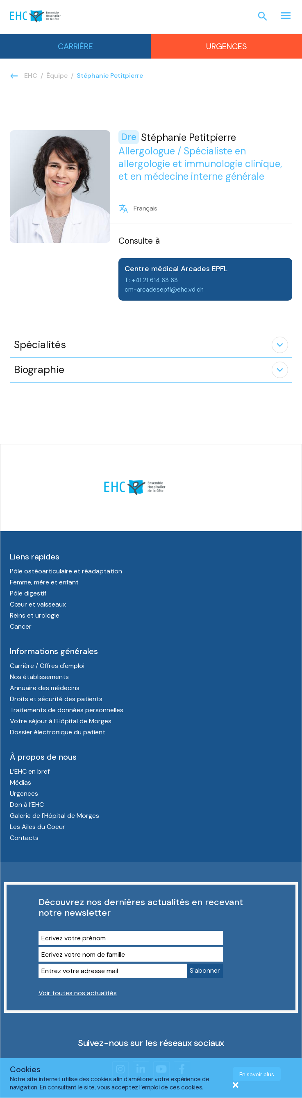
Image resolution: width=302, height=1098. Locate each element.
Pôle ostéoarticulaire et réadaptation (67, 571)
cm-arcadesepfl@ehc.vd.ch (164, 289)
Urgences (226, 46)
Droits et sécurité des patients (56, 699)
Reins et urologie (34, 615)
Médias (20, 782)
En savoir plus (256, 1074)
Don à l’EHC (27, 804)
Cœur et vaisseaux (38, 604)
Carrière (75, 46)
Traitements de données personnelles (66, 710)
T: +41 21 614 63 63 (151, 280)
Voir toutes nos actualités (78, 993)
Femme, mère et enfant (45, 582)
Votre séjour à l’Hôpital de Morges (60, 721)
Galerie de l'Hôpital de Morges (54, 815)
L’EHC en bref (30, 771)
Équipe (57, 75)
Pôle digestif (28, 593)
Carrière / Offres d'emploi (47, 665)
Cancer (21, 626)
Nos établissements (39, 676)
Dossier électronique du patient (57, 732)
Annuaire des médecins (44, 688)
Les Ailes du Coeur (37, 826)
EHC (30, 75)
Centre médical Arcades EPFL (176, 269)
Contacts (24, 837)
